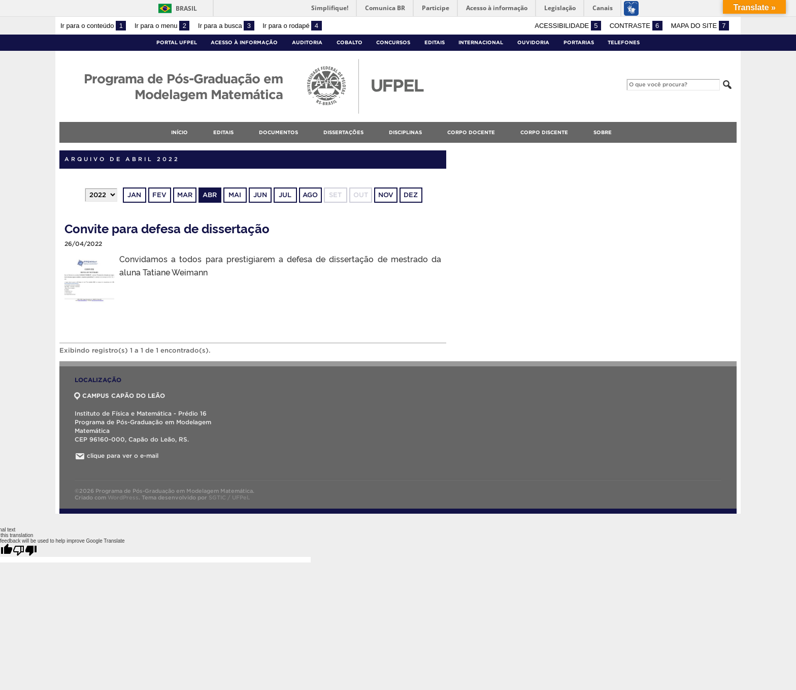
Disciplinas (405, 132)
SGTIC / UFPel (228, 497)
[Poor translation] (25, 550)
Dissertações (343, 132)
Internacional (480, 42)
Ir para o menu (162, 25)
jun (260, 195)
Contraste (636, 25)
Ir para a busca (226, 25)
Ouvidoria (533, 42)
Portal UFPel (176, 42)
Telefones (624, 42)
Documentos (278, 132)
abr (210, 195)
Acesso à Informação (244, 42)
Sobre (602, 132)
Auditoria (307, 42)
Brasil (186, 8)
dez (411, 195)
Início (179, 132)
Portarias (578, 42)
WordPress (123, 497)
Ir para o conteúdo (93, 25)
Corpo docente (471, 132)
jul (285, 195)
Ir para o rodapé (291, 25)
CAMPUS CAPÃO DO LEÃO (120, 395)
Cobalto (349, 42)
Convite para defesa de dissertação (167, 227)
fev (159, 195)
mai (234, 195)
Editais (434, 42)
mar (184, 195)
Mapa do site (700, 25)
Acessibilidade (568, 25)
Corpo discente (544, 132)
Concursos (393, 42)
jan (134, 195)
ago (310, 195)
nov (385, 195)
